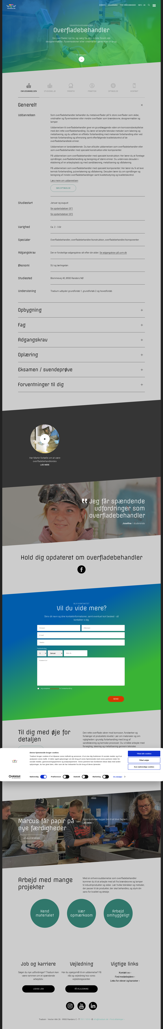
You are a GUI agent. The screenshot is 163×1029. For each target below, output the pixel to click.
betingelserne (54, 688)
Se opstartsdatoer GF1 (61, 208)
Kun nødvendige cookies (144, 1015)
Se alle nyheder (32, 838)
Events (102, 5)
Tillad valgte (144, 1008)
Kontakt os (124, 972)
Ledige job (38, 989)
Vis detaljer (117, 1024)
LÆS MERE (87, 823)
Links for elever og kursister (124, 981)
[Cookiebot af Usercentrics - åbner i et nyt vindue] (15, 1024)
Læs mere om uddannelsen (64, 180)
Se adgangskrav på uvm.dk (113, 252)
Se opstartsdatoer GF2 (61, 214)
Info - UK (141, 5)
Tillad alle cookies (144, 1001)
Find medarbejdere (124, 976)
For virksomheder (128, 5)
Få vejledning (81, 989)
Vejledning (113, 5)
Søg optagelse (63, 188)
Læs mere (44, 465)
